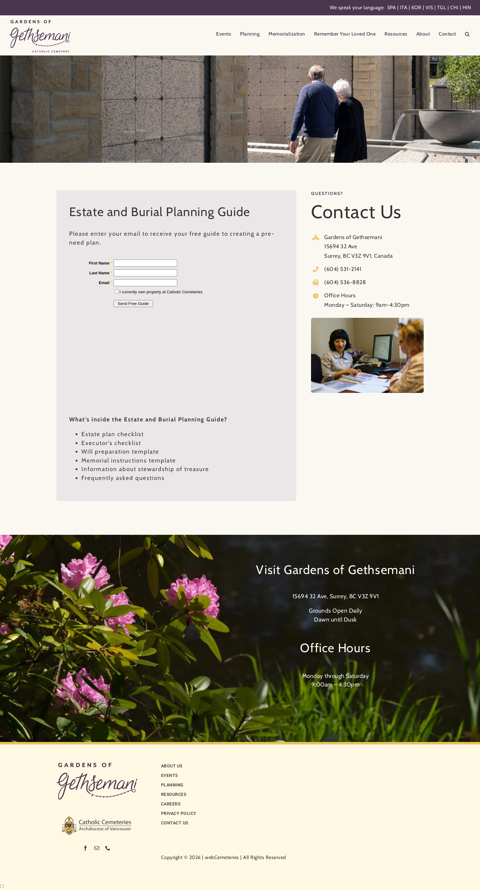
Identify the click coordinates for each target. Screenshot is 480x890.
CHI (454, 7)
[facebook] (85, 848)
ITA (403, 7)
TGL (441, 7)
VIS (429, 7)
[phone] (108, 848)
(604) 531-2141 (342, 269)
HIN (467, 7)
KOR (416, 7)
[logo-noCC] (96, 765)
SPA (391, 7)
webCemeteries (222, 857)
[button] (467, 34)
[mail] (96, 848)
